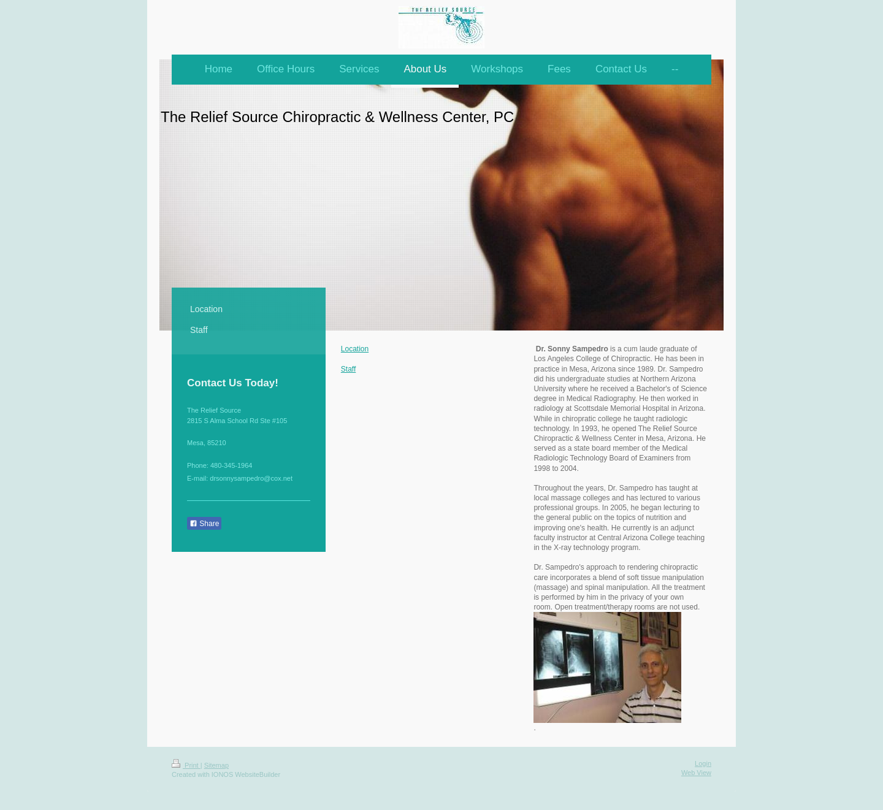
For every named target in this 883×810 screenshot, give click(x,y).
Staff (348, 369)
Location (355, 349)
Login (703, 763)
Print (186, 765)
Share (204, 523)
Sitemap (216, 765)
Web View (696, 772)
